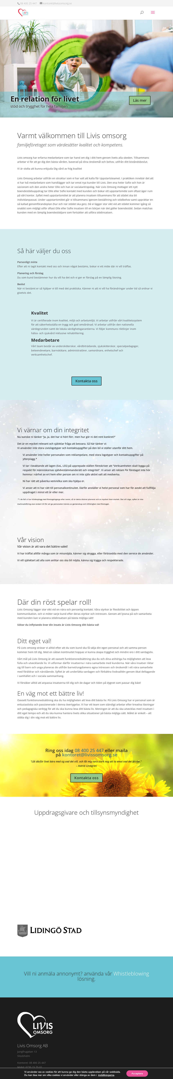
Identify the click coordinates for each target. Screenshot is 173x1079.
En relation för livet (44, 99)
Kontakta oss (86, 381)
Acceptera (137, 1073)
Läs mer (140, 100)
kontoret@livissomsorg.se (89, 754)
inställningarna (106, 1075)
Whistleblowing (131, 973)
